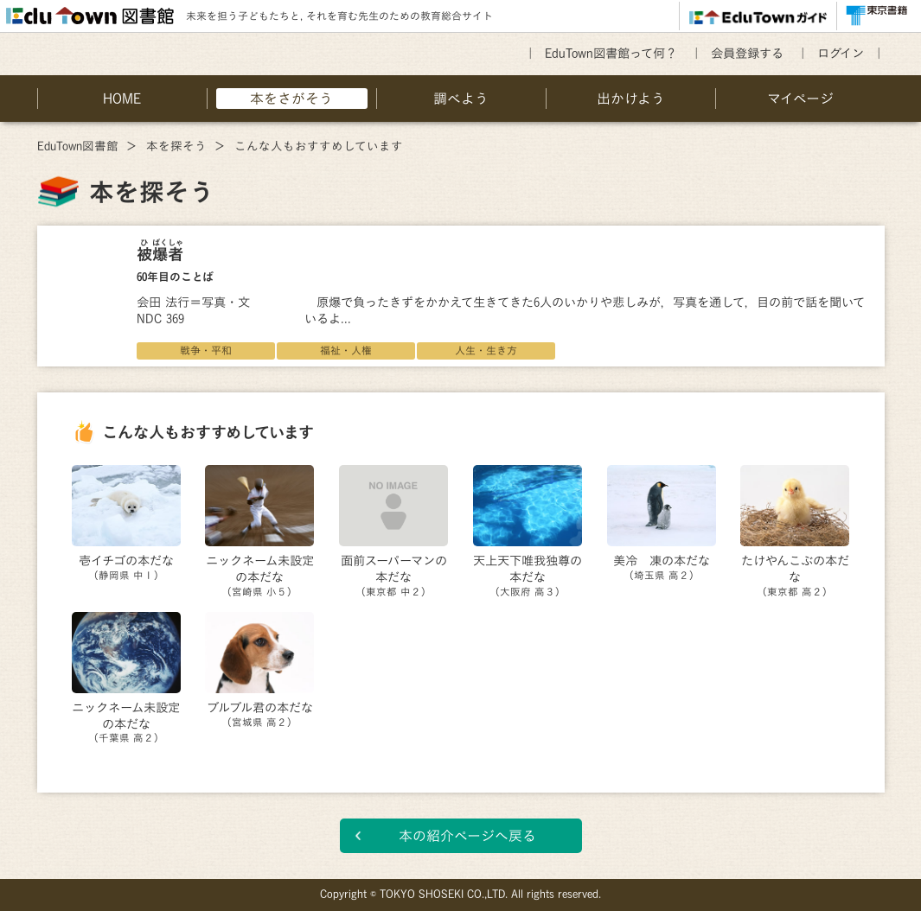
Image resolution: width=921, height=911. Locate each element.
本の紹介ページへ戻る (467, 836)
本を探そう (176, 146)
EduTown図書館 (77, 146)
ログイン (840, 53)
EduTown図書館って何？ (611, 53)
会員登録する (747, 53)
